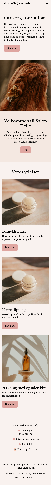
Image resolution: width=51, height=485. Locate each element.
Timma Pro (30, 477)
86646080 (27, 444)
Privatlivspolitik (25, 467)
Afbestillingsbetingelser (16, 464)
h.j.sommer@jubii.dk (27, 439)
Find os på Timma (27, 449)
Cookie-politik (39, 464)
